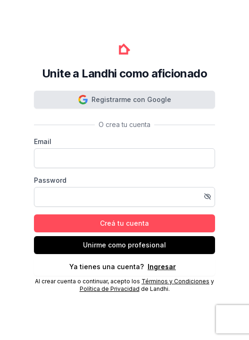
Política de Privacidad (110, 288)
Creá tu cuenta (124, 223)
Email (42, 141)
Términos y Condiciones (175, 281)
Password (50, 180)
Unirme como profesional (124, 245)
